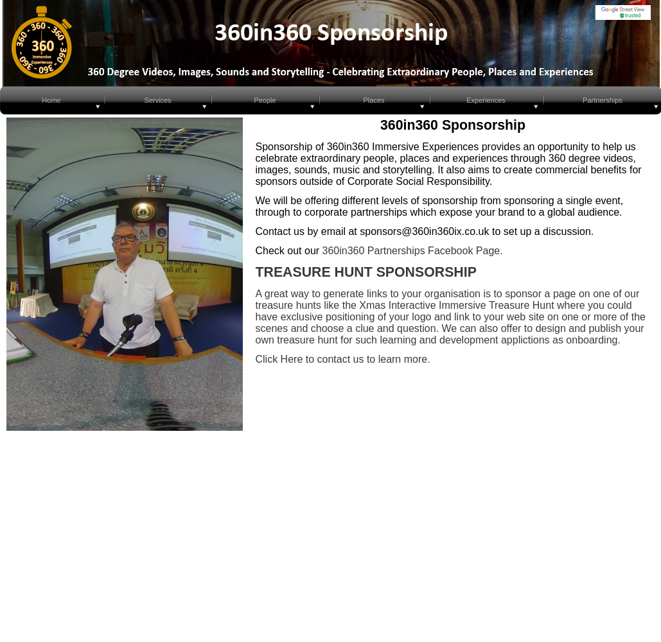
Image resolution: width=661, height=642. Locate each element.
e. (498, 250)
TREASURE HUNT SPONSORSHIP (366, 272)
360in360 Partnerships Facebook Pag (408, 250)
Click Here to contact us (310, 359)
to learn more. (397, 359)
